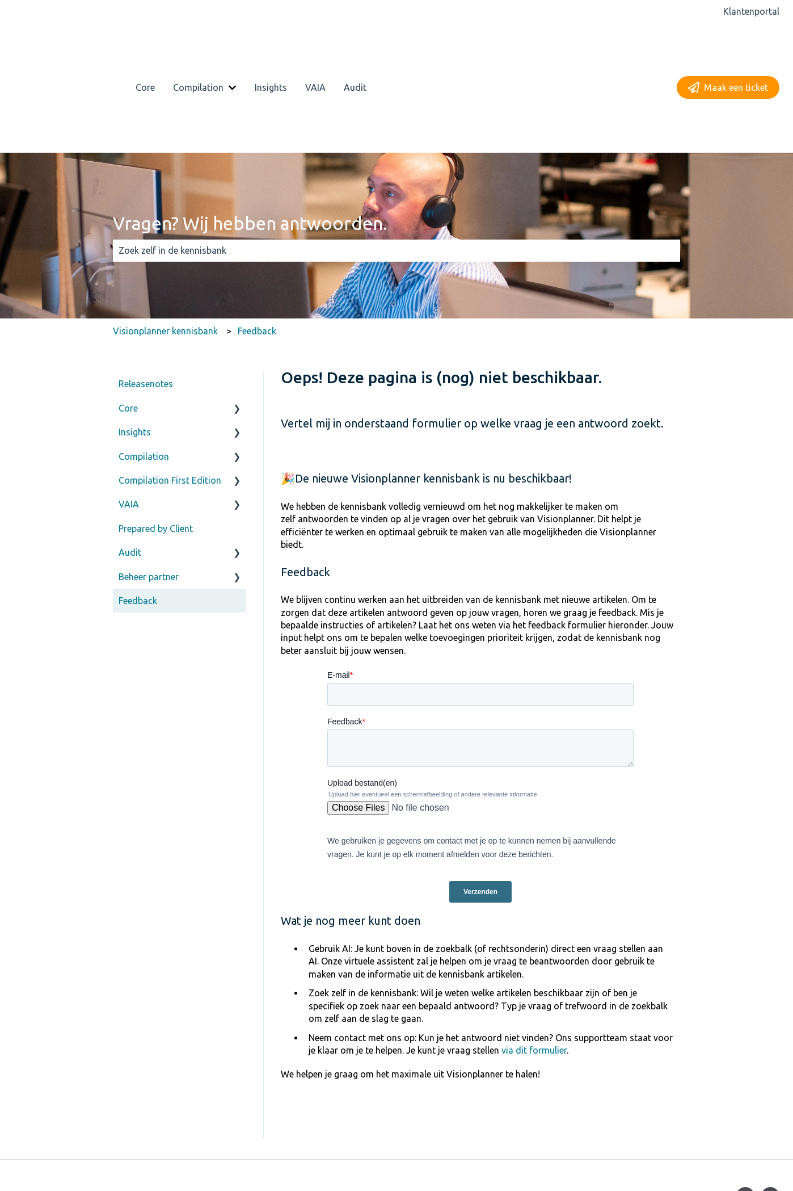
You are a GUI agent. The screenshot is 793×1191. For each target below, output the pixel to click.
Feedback (257, 251)
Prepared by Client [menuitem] (156, 448)
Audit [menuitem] (130, 473)
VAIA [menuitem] (129, 425)
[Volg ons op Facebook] (745, 1117)
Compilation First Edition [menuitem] (170, 401)
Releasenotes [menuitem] (146, 304)
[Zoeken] (669, 171)
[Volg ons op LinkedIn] (770, 1117)
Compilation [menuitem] (144, 376)
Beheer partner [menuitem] (149, 497)
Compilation (198, 48)
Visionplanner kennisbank (165, 251)
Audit (355, 48)
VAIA (315, 48)
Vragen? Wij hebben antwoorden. (250, 143)
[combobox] (386, 171)
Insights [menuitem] (135, 352)
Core (145, 48)
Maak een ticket (728, 47)
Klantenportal (751, 11)
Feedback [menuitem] (138, 521)
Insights (271, 48)
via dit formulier (534, 971)
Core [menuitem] (128, 328)
